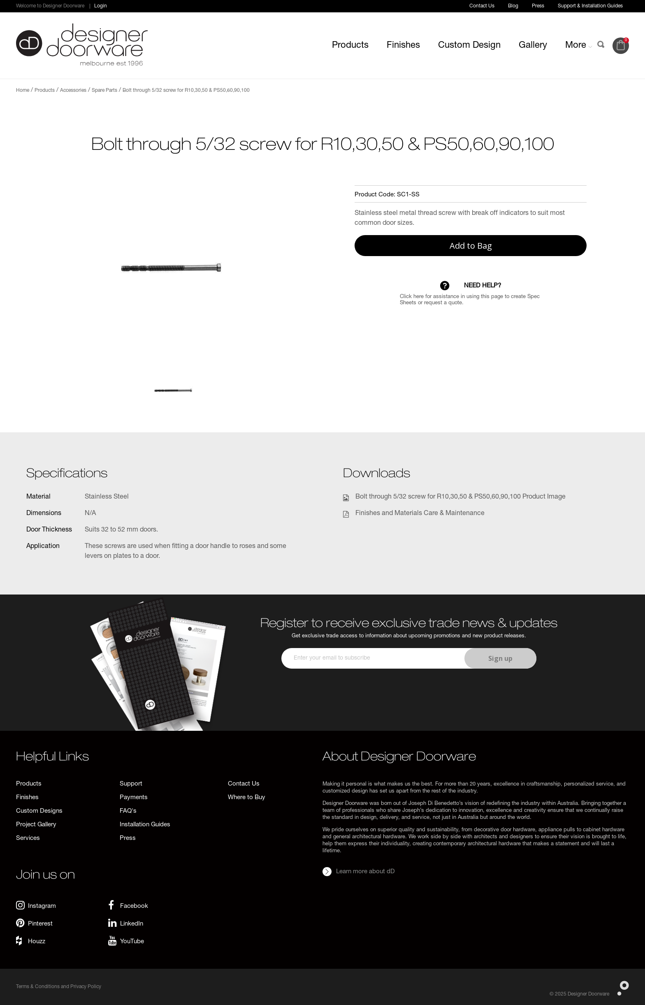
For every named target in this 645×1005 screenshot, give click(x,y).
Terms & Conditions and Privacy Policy (58, 986)
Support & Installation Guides (590, 6)
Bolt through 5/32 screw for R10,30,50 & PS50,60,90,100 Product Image (460, 497)
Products (350, 45)
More (578, 45)
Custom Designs (39, 811)
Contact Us (481, 6)
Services (28, 838)
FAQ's (128, 811)
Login (100, 6)
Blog (513, 6)
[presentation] (407, 693)
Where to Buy (246, 798)
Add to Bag (471, 245)
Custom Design (469, 45)
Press (538, 6)
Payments (134, 798)
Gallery (533, 45)
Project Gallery (36, 825)
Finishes (403, 45)
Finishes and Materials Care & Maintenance (420, 514)
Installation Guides (145, 825)
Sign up (500, 658)
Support (131, 784)
